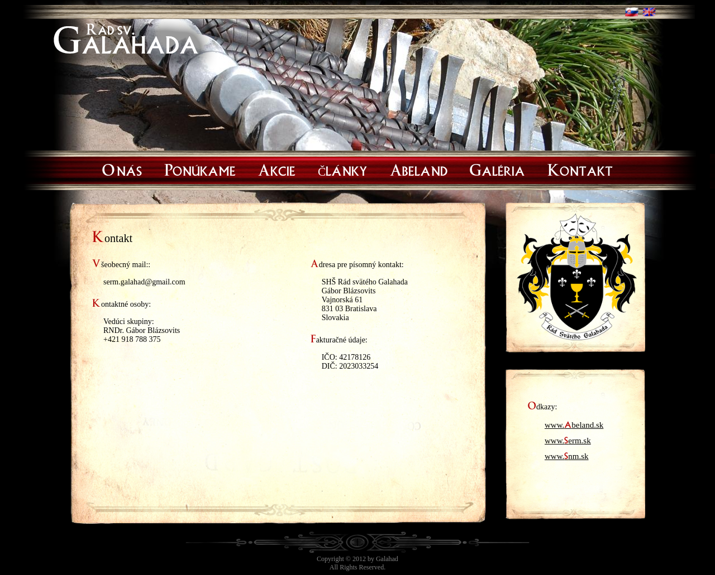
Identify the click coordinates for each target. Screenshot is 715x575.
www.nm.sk (567, 454)
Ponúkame (200, 168)
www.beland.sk (574, 423)
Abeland (418, 168)
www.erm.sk (568, 438)
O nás (122, 168)
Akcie (276, 168)
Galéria (497, 168)
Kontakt (580, 168)
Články (343, 168)
